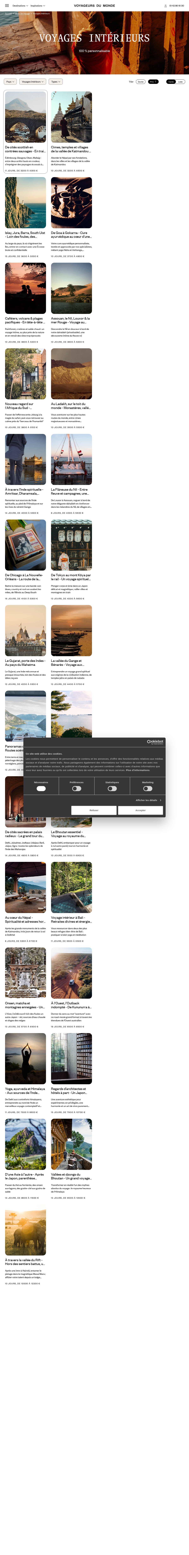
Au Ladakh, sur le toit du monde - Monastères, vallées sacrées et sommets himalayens (71, 408)
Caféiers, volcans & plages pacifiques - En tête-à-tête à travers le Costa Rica (25, 322)
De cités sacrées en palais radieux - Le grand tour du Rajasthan (23, 836)
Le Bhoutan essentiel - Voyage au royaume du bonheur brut (67, 836)
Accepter (140, 810)
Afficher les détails (146, 800)
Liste (179, 82)
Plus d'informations (137, 770)
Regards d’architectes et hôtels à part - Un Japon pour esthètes (68, 1092)
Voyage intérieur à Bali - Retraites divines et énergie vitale (70, 921)
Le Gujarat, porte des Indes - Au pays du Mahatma (25, 664)
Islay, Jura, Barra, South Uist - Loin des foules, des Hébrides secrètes (25, 236)
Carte (169, 82)
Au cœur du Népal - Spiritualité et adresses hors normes (25, 921)
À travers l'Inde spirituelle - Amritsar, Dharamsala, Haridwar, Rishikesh (24, 493)
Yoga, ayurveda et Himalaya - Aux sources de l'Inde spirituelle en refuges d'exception (25, 1092)
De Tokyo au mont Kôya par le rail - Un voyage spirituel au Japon (71, 579)
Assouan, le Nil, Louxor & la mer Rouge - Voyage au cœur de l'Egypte (70, 322)
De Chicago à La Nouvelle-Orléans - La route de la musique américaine (24, 579)
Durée (139, 82)
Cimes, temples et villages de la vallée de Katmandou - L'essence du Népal (70, 151)
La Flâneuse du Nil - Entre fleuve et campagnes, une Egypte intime (69, 493)
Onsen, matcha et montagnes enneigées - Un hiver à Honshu (24, 1007)
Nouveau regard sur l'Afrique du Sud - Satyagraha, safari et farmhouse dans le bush (22, 408)
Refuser (94, 810)
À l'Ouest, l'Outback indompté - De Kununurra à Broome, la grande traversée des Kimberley (71, 1007)
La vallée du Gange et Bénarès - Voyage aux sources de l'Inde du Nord (69, 664)
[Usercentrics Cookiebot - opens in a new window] (149, 742)
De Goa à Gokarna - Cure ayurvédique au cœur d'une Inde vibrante (70, 236)
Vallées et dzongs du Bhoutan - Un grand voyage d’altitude (70, 1178)
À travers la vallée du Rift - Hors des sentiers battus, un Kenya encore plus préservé (25, 1264)
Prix (152, 82)
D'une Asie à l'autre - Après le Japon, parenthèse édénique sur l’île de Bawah (24, 1178)
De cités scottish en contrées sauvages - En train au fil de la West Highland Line (25, 151)
